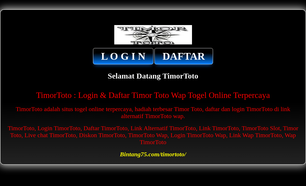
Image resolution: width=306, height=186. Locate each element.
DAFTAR (183, 56)
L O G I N (123, 56)
